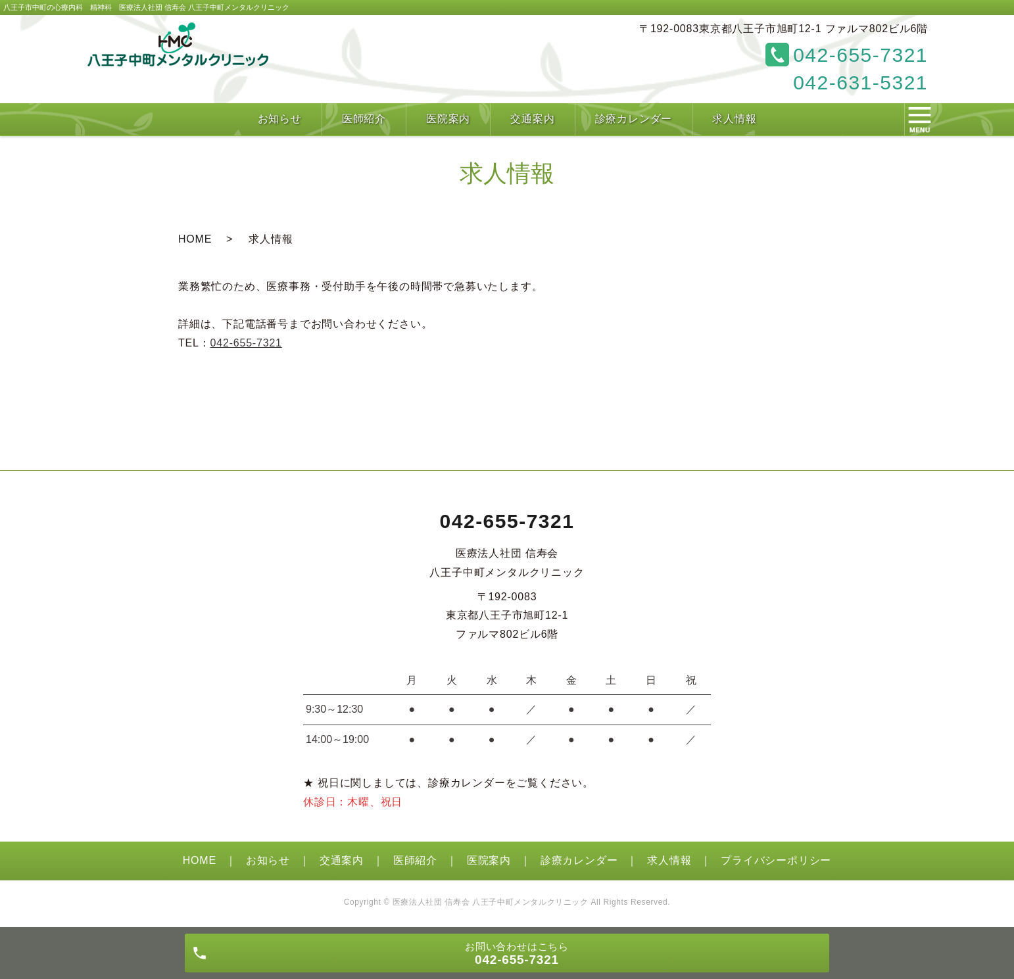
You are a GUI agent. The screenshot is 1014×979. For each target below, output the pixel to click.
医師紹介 (415, 860)
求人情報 (669, 860)
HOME (195, 239)
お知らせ (268, 860)
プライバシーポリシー (776, 860)
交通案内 (342, 860)
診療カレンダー (579, 860)
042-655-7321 (246, 342)
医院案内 (489, 860)
